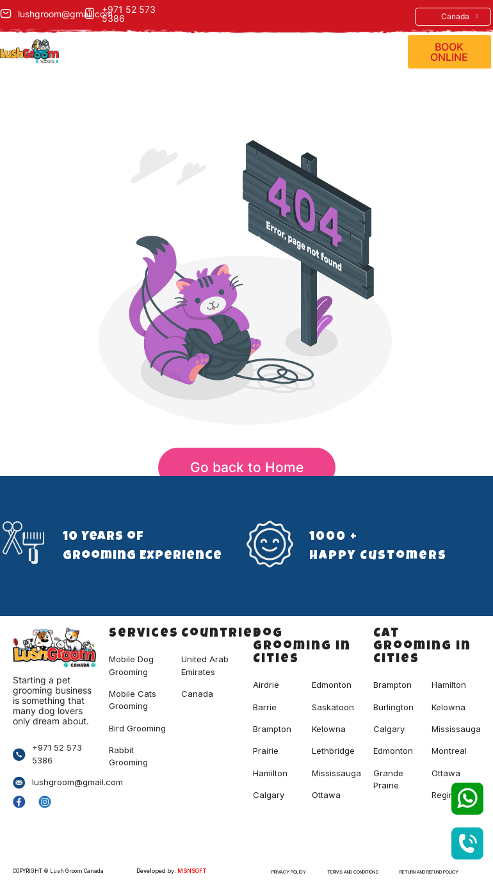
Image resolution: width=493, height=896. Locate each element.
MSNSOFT (191, 870)
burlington (393, 707)
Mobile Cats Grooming (132, 699)
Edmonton (332, 685)
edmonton (393, 750)
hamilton (449, 685)
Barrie (265, 707)
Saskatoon (333, 707)
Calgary (268, 795)
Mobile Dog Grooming (131, 665)
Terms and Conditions (352, 872)
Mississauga (336, 773)
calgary (389, 729)
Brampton (272, 729)
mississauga (456, 729)
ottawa (446, 773)
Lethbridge (333, 750)
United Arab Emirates (205, 665)
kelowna (448, 707)
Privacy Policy (288, 872)
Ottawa (326, 795)
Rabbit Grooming (128, 756)
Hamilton (270, 773)
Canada (459, 17)
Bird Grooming (137, 728)
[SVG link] (467, 799)
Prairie (266, 750)
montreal (449, 750)
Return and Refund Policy (429, 872)
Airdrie (266, 685)
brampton (392, 685)
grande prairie (388, 779)
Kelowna (329, 729)
